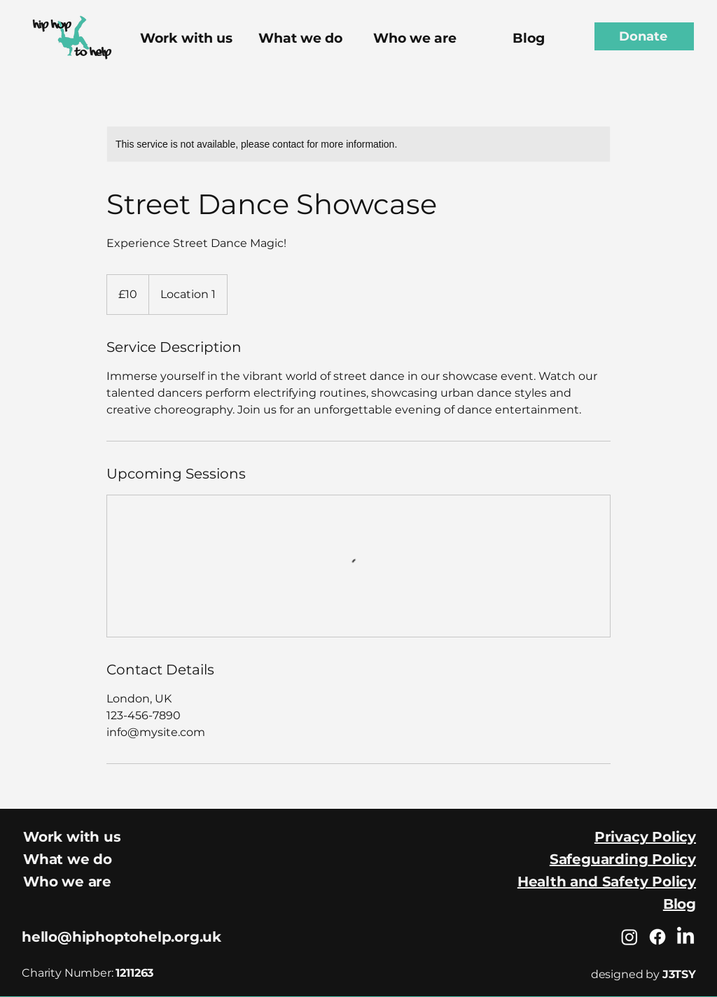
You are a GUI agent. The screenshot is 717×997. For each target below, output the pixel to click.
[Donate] (644, 36)
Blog (679, 904)
